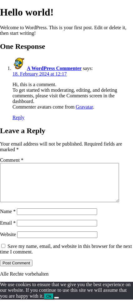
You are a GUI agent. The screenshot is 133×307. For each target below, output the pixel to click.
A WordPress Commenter (54, 68)
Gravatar (84, 106)
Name (8, 218)
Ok (49, 303)
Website (8, 241)
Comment (11, 160)
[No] (56, 305)
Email (8, 230)
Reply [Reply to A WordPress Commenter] (18, 117)
